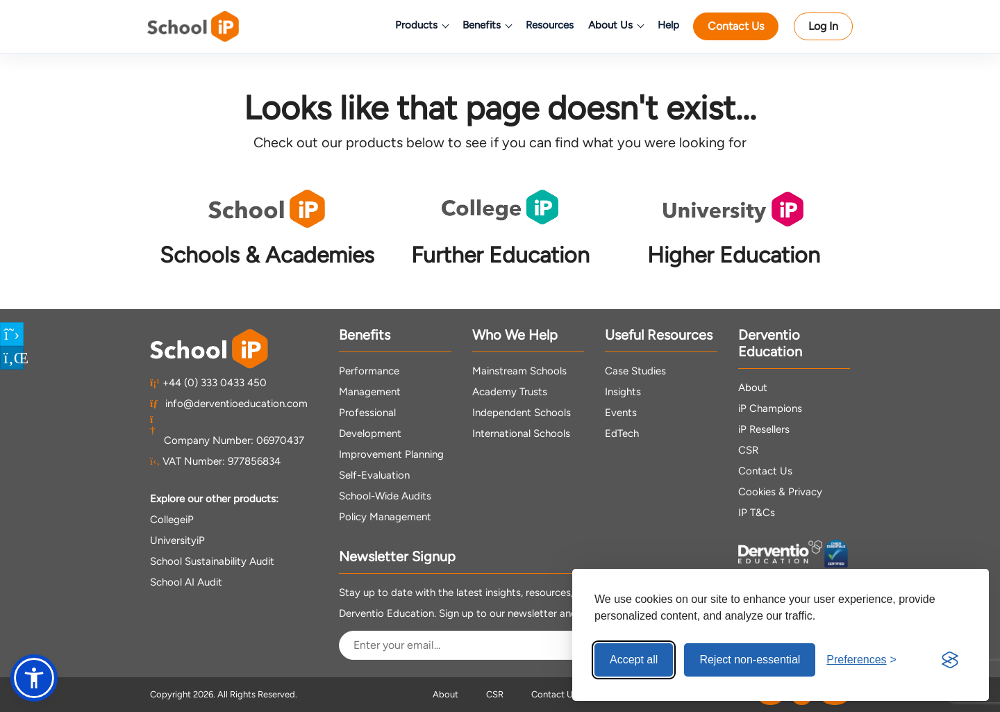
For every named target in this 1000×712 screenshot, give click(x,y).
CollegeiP (172, 519)
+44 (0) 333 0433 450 (208, 382)
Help (668, 25)
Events (621, 412)
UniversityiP (177, 540)
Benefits (486, 25)
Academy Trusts (509, 392)
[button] (34, 678)
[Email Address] (477, 645)
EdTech (622, 433)
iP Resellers (764, 429)
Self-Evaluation (374, 475)
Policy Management (385, 517)
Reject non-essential (749, 659)
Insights (623, 392)
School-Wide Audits (385, 496)
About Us (615, 25)
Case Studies (635, 371)
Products (421, 25)
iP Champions (770, 408)
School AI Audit (186, 582)
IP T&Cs (756, 512)
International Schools (521, 433)
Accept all (634, 659)
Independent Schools (521, 412)
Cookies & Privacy (780, 492)
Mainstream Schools (519, 371)
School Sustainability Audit (212, 561)
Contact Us (736, 26)
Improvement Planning (391, 454)
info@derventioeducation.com (229, 403)
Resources (550, 25)
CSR (748, 450)
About (752, 387)
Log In (823, 26)
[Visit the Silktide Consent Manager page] (950, 660)
